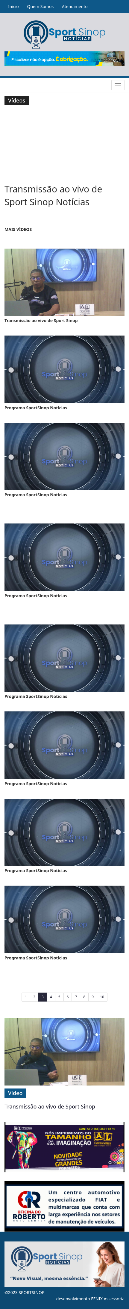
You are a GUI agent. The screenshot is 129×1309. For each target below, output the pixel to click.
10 (102, 996)
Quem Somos (40, 6)
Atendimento (75, 6)
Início (13, 6)
